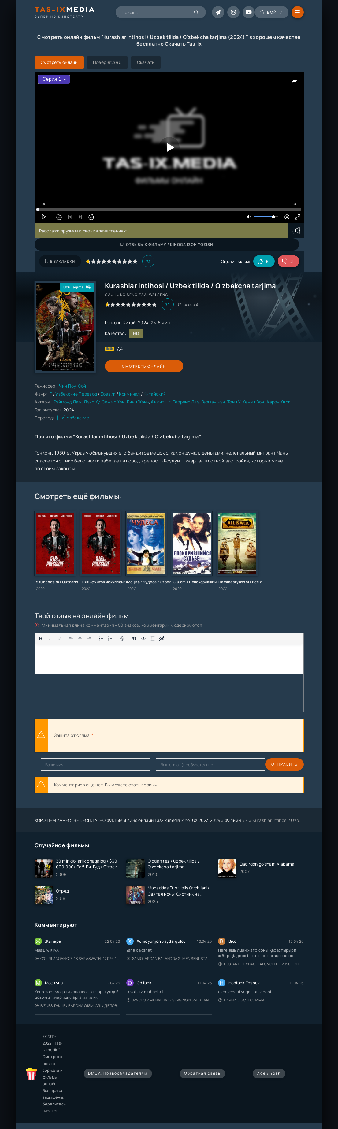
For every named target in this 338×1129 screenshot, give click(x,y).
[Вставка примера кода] (143, 638)
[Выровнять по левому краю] (71, 638)
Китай (129, 322)
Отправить (54, 764)
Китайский (155, 394)
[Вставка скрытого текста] (161, 638)
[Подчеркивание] (59, 638)
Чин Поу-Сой (72, 386)
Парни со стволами (241, 1000)
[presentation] (161, 735)
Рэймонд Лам (68, 402)
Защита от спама (72, 735)
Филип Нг (160, 402)
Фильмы (233, 820)
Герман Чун (213, 402)
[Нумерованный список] (110, 638)
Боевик (108, 394)
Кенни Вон (253, 402)
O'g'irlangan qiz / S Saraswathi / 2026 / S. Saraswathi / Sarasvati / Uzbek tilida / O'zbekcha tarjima (77, 958)
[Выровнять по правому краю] (89, 638)
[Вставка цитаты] (134, 638)
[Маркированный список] (101, 638)
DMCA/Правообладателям (117, 1073)
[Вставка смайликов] (122, 638)
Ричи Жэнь (138, 402)
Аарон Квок (278, 402)
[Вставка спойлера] (152, 638)
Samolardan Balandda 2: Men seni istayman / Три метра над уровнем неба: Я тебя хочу (169, 958)
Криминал (129, 394)
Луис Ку (91, 402)
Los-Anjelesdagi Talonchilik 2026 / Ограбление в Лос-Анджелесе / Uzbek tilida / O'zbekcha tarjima (261, 964)
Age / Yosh (269, 1073)
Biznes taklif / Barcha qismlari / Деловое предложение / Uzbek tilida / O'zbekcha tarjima (77, 1005)
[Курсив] (49, 638)
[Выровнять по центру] (80, 638)
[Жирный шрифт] (40, 638)
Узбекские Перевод (76, 394)
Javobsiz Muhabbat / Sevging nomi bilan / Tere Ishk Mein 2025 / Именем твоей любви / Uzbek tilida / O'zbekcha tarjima (169, 1000)
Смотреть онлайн (133, 366)
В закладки (60, 261)
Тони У (233, 402)
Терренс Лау (186, 402)
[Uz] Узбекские (73, 418)
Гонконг (113, 322)
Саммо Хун (113, 402)
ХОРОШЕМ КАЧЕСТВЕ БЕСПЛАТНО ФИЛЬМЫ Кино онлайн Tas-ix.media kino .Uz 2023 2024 (128, 820)
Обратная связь (202, 1073)
